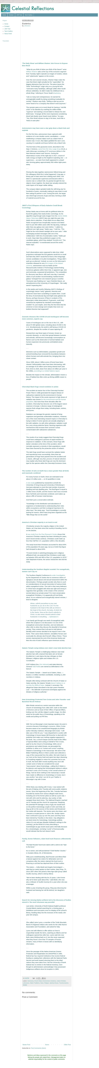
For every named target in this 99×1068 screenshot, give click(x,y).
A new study (30, 483)
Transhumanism (63, 983)
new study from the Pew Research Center (42, 534)
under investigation (58, 575)
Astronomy (30, 981)
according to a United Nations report (46, 371)
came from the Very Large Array (49, 149)
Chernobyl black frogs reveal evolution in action (40, 387)
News (42, 983)
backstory (57, 93)
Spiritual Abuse (54, 983)
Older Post (67, 1044)
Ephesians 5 (54, 617)
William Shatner (31, 71)
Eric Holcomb (44, 664)
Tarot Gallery (28, 15)
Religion (46, 983)
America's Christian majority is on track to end (39, 522)
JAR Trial (19, 15)
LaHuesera (26, 983)
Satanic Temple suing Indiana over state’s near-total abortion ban (46, 648)
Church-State (38, 981)
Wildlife (25, 985)
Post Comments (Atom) (38, 1048)
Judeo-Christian (61, 981)
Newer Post (26, 1044)
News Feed (8, 33)
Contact (11, 15)
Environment (46, 981)
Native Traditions (35, 983)
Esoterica (53, 981)
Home (4, 15)
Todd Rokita (36, 666)
